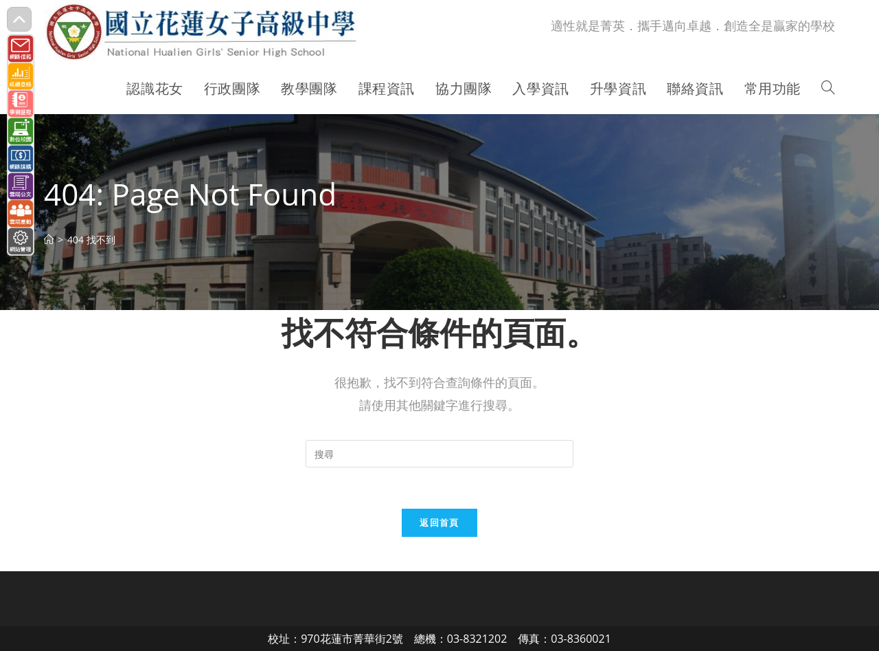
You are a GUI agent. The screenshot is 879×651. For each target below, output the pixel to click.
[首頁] (49, 239)
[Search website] (828, 88)
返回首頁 (439, 522)
